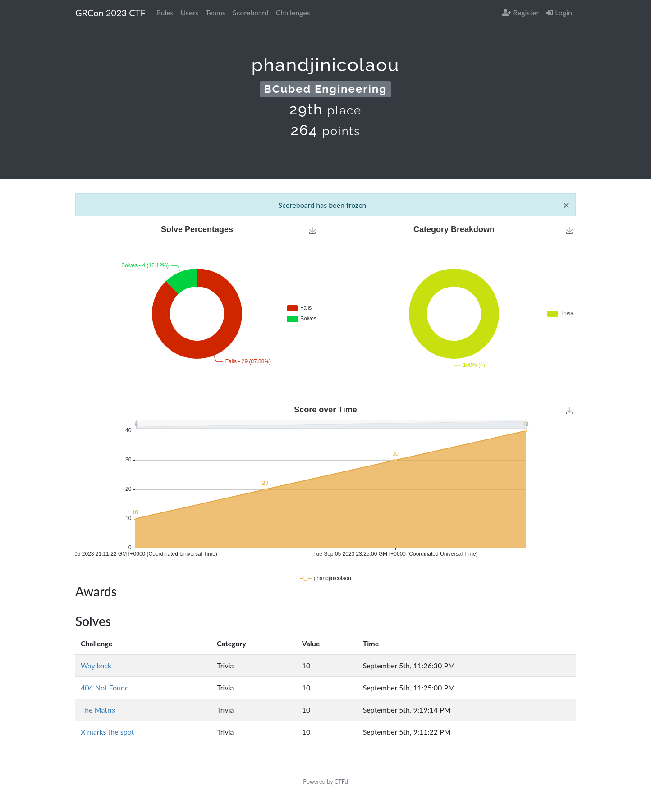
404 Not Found (105, 687)
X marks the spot (107, 731)
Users (189, 12)
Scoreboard (251, 12)
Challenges (293, 12)
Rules (165, 12)
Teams (215, 12)
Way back (96, 665)
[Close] (566, 205)
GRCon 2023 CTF (110, 12)
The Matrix (98, 709)
